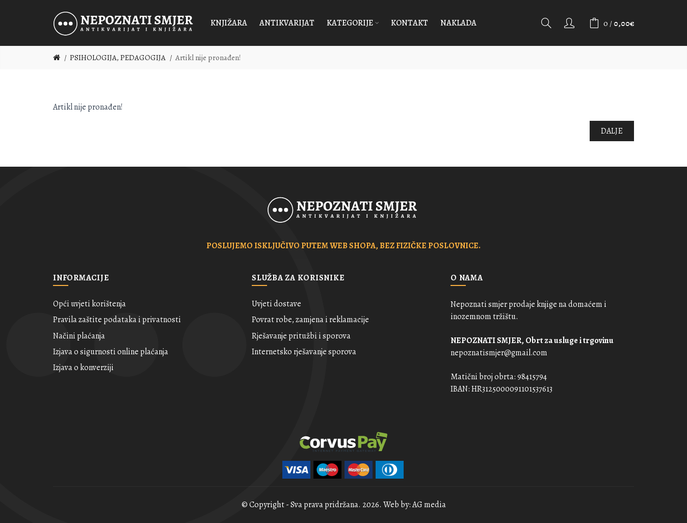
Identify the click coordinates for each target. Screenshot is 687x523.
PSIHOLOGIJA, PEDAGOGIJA (118, 58)
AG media (429, 504)
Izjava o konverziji (83, 367)
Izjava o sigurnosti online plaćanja (110, 351)
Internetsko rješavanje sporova (304, 351)
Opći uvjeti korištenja (89, 303)
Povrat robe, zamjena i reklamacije (310, 319)
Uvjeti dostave (276, 303)
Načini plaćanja (79, 336)
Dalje (612, 131)
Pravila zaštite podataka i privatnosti (117, 319)
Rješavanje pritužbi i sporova (301, 336)
